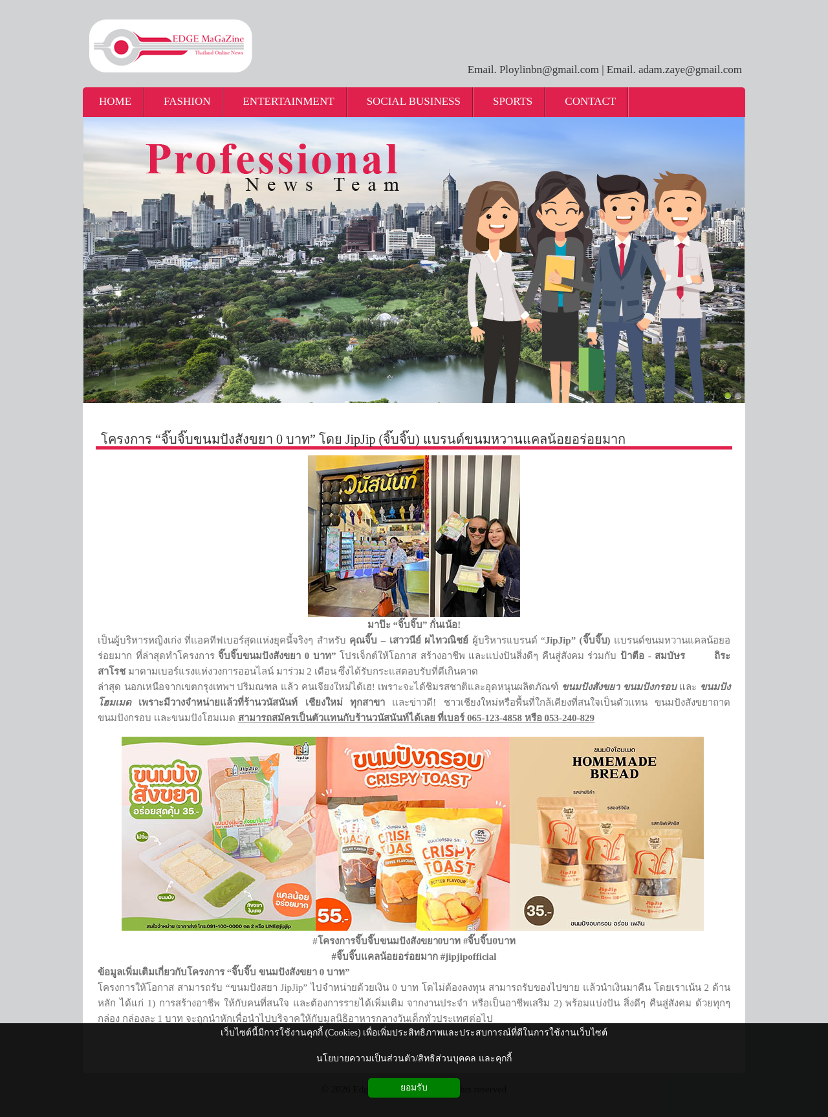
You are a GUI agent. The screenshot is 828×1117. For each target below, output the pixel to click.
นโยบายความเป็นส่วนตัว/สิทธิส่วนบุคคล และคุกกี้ (413, 1058)
